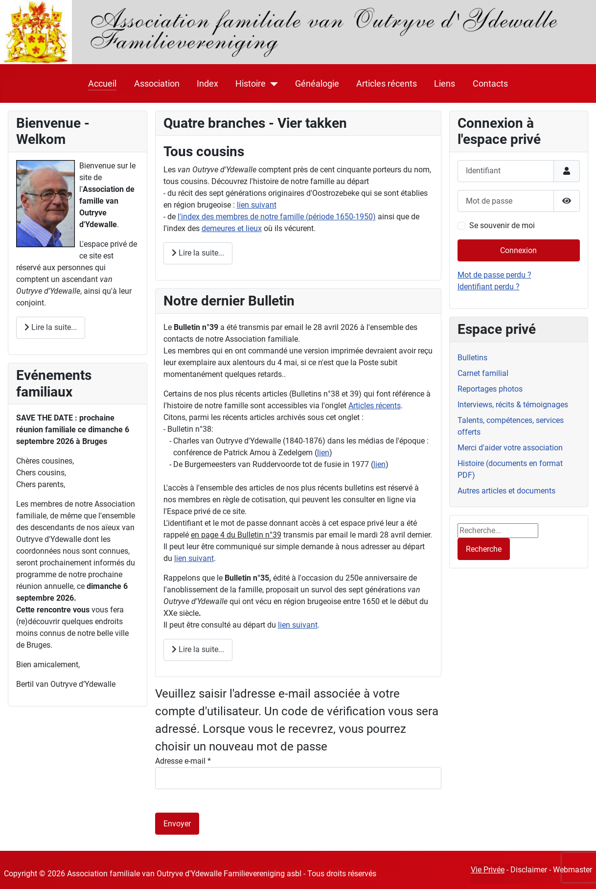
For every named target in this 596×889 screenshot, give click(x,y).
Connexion (518, 250)
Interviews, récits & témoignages (513, 404)
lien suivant (256, 205)
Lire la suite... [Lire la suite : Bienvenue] (50, 327)
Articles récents (386, 84)
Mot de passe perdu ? (494, 275)
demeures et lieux (232, 228)
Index (207, 84)
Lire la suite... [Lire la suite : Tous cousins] (198, 252)
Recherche (484, 549)
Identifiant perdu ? (489, 286)
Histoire (250, 84)
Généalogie (317, 84)
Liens (444, 84)
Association (157, 84)
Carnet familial (483, 373)
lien (323, 452)
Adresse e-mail (183, 761)
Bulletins (472, 357)
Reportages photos (490, 389)
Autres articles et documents (506, 490)
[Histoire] (272, 83)
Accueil (102, 84)
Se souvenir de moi (502, 225)
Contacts (490, 84)
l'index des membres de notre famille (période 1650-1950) (277, 216)
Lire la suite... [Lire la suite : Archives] (198, 649)
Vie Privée (487, 869)
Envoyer (177, 823)
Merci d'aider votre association (510, 447)
